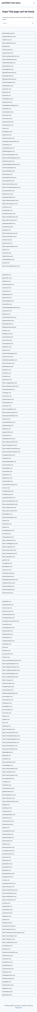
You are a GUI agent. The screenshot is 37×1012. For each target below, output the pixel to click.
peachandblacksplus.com (9, 461)
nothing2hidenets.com (8, 259)
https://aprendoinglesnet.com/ (10, 663)
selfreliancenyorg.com (8, 978)
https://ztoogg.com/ (7, 680)
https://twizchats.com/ (8, 363)
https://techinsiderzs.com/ (9, 236)
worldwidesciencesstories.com (10, 141)
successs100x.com (7, 654)
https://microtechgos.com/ (9, 936)
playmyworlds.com (7, 840)
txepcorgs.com (6, 350)
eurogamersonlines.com (8, 213)
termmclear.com (6, 713)
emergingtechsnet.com (8, 831)
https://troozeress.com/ (8, 729)
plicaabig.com (6, 46)
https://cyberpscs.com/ (8, 939)
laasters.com (5, 827)
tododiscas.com (6, 373)
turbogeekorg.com (7, 131)
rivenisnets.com (6, 291)
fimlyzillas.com (6, 376)
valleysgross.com (7, 703)
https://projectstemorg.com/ (10, 233)
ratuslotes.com (6, 419)
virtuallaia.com (6, 781)
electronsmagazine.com (8, 82)
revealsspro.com (6, 785)
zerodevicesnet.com (7, 125)
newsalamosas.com (7, 494)
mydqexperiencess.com (8, 438)
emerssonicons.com (7, 356)
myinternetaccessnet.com (9, 317)
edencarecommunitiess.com (10, 952)
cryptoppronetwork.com (8, 455)
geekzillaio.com (6, 230)
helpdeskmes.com (7, 478)
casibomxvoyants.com (8, 138)
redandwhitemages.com (8, 62)
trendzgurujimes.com (8, 491)
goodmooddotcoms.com (9, 36)
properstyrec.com (7, 310)
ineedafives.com (6, 458)
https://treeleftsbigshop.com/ (10, 673)
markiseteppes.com (7, 765)
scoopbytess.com (7, 563)
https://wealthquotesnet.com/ (10, 677)
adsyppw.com (6, 804)
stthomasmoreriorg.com (9, 926)
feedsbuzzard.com (7, 102)
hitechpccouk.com (7, 922)
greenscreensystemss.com (9, 517)
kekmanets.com (6, 860)
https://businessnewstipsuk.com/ (11, 451)
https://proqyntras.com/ (8, 547)
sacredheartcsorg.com (8, 573)
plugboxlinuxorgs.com (8, 161)
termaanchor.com (7, 340)
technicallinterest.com (8, 778)
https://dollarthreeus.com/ (9, 896)
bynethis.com (6, 719)
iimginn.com (5, 527)
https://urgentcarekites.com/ (10, 246)
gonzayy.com (5, 263)
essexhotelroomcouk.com (9, 177)
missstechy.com (6, 253)
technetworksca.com (8, 985)
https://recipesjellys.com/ (9, 409)
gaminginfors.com (7, 863)
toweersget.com (6, 392)
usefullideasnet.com (7, 85)
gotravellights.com (7, 514)
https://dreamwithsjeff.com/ (10, 768)
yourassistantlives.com (8, 190)
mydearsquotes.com (7, 112)
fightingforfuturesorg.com (9, 72)
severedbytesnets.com (8, 148)
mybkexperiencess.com (8, 975)
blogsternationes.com (8, 320)
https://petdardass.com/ (9, 762)
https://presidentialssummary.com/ (11, 660)
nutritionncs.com (7, 570)
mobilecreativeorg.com (8, 614)
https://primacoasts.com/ (9, 550)
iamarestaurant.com (7, 337)
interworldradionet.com (8, 171)
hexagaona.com (6, 369)
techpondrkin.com (7, 867)
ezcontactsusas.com (8, 968)
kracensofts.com (6, 524)
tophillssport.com (7, 808)
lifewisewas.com (6, 972)
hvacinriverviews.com (8, 821)
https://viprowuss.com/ (8, 798)
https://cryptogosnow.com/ (9, 445)
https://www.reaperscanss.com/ (11, 266)
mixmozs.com (6, 488)
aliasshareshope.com (8, 837)
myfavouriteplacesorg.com (9, 59)
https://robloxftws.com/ (8, 556)
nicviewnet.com (6, 533)
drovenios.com (6, 903)
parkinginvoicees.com (8, 854)
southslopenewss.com (8, 788)
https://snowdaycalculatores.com (11, 187)
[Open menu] (34, 3)
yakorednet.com (6, 274)
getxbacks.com (6, 314)
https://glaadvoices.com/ (9, 43)
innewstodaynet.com (8, 690)
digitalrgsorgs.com (7, 294)
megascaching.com (7, 634)
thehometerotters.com (8, 847)
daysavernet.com (7, 135)
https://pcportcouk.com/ (9, 929)
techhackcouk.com (7, 962)
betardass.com (6, 949)
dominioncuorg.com (7, 592)
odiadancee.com (6, 916)
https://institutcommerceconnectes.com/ (13, 932)
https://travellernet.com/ (9, 772)
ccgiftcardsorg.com (7, 256)
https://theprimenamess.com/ (10, 200)
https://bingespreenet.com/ (9, 383)
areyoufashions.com (7, 66)
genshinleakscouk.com (8, 33)
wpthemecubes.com (7, 834)
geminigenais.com (7, 566)
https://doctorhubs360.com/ (10, 749)
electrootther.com (7, 304)
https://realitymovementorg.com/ (11, 448)
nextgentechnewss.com (8, 583)
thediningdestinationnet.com (10, 579)
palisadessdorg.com (7, 425)
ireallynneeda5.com (7, 631)
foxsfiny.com (5, 716)
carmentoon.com (7, 207)
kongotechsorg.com (7, 194)
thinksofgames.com (7, 98)
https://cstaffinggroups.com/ (10, 543)
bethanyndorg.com (7, 965)
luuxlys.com (5, 128)
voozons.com (6, 880)
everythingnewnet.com (8, 180)
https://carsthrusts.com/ (9, 900)
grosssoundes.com (7, 709)
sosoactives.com (7, 435)
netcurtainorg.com (7, 174)
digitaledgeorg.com (7, 752)
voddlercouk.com (7, 39)
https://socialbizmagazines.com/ (11, 158)
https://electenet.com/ (8, 886)
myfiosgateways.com (8, 537)
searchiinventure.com (8, 399)
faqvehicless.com (7, 818)
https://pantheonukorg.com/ (10, 412)
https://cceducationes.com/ (9, 942)
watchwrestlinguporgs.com (9, 353)
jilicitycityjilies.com (7, 468)
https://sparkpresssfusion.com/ (10, 56)
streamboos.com (7, 474)
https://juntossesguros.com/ (10, 203)
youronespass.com (7, 696)
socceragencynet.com (8, 850)
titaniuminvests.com (7, 611)
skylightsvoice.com (7, 333)
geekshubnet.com (7, 995)
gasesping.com (6, 755)
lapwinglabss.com (7, 706)
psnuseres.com (6, 857)
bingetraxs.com (6, 428)
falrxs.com (5, 722)
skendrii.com (5, 249)
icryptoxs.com (6, 657)
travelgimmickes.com (8, 686)
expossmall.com (6, 287)
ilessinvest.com (6, 95)
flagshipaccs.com (7, 988)
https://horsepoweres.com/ (9, 553)
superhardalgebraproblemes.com (11, 164)
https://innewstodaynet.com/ (10, 154)
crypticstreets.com (7, 210)
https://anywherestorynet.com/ (10, 742)
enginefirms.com (6, 347)
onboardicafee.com (7, 402)
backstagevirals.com (8, 69)
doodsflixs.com (6, 759)
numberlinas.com (7, 144)
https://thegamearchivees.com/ (10, 667)
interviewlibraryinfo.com (8, 422)
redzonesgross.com (7, 699)
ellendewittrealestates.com (9, 360)
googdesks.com (6, 981)
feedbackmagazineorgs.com (10, 693)
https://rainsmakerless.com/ (10, 184)
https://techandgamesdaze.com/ (11, 736)
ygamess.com (6, 560)
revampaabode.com (7, 343)
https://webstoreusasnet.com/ (10, 386)
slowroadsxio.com (7, 118)
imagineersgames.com (8, 151)
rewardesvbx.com (7, 637)
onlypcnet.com (6, 844)
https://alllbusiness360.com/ (10, 442)
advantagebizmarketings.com (10, 105)
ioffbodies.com (6, 650)
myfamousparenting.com (9, 167)
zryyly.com (5, 647)
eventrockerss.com (7, 909)
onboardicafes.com (7, 481)
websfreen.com (6, 281)
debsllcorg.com (6, 92)
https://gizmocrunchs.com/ (9, 220)
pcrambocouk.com (7, 243)
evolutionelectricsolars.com (9, 484)
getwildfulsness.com (8, 366)
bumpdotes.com (6, 644)
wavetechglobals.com (8, 301)
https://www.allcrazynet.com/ (10, 732)
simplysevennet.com (8, 121)
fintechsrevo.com (7, 379)
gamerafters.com (7, 278)
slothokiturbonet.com (8, 284)
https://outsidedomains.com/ (10, 217)
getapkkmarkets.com (8, 791)
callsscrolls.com (6, 89)
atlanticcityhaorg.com (8, 576)
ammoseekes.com (7, 945)
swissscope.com (6, 115)
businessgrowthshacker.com (10, 415)
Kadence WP (18, 1007)
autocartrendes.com (7, 465)
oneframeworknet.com (8, 683)
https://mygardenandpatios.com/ (11, 670)
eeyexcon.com (6, 330)
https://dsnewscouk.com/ (9, 507)
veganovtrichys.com (7, 53)
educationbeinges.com (8, 589)
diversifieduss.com (7, 991)
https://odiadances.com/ (9, 540)
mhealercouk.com (7, 239)
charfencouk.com (7, 608)
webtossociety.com (7, 49)
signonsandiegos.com (8, 586)
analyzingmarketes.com (8, 197)
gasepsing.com (6, 726)
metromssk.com (6, 406)
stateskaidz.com (6, 108)
